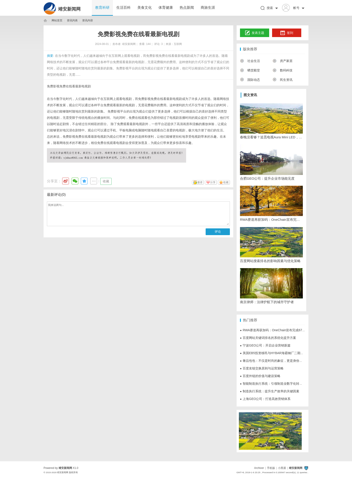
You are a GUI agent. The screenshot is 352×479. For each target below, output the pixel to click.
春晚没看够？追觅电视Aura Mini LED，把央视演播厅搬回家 (271, 137)
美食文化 (144, 7)
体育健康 (165, 7)
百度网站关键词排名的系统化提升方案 (268, 338)
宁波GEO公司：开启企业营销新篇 (265, 345)
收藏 (106, 181)
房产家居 (283, 61)
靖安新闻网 (69, 9)
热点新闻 (187, 7)
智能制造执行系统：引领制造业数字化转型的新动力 (277, 383)
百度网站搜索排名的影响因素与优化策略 (270, 261)
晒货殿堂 (250, 70)
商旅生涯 (208, 7)
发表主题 (254, 33)
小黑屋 (282, 468)
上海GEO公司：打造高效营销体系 (265, 399)
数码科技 (283, 70)
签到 (286, 33)
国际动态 (250, 80)
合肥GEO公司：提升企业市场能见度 (267, 178)
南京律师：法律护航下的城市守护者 (267, 302)
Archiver (259, 468)
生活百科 (123, 7)
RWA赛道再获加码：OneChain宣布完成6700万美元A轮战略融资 (271, 219)
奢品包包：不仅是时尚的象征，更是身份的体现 (274, 360)
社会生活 (250, 61)
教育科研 (102, 7)
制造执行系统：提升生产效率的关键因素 (269, 391)
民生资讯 (283, 80)
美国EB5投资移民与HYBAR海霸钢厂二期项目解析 (276, 353)
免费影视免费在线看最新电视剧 (69, 86)
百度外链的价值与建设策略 (260, 376)
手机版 (271, 468)
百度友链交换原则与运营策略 (262, 368)
